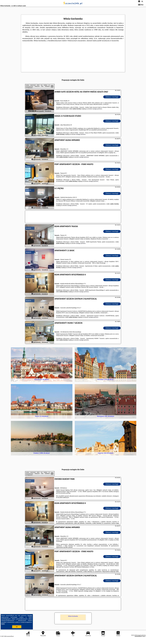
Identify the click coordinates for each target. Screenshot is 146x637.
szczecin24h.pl (73, 3)
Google (30, 615)
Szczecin (28, 94)
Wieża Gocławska (73, 616)
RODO (3, 624)
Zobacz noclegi (112, 97)
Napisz (143, 636)
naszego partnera (97, 109)
